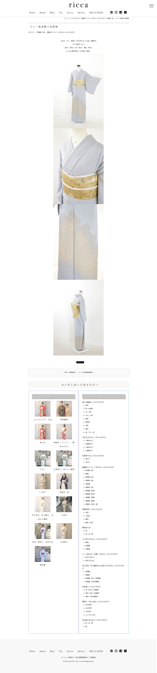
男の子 (88, 459)
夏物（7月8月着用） (92, 596)
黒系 (87, 429)
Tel (61, 12)
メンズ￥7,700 (90, 615)
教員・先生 (89, 522)
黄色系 (88, 422)
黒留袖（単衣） (91, 494)
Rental (81, 12)
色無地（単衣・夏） (92, 504)
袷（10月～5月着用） (93, 590)
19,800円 (89, 605)
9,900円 (88, 611)
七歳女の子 (89, 440)
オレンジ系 (89, 415)
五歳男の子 (89, 444)
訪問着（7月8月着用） (93, 581)
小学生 (88, 516)
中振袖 (88, 484)
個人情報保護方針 (82, 657)
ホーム (63, 657)
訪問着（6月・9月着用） (94, 578)
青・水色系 (89, 408)
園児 (87, 519)
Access (70, 12)
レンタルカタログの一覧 (94, 396)
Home (32, 12)
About (42, 12)
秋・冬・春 (89, 534)
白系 (87, 425)
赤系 (87, 405)
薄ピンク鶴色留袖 (69, 372)
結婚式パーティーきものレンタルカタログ (61, 32)
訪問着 (88, 546)
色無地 (88, 575)
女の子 (88, 462)
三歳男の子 (89, 450)
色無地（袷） (90, 487)
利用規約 (93, 657)
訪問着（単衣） (91, 491)
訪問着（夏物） (91, 497)
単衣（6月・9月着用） (93, 593)
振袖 (87, 474)
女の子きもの (90, 557)
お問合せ (71, 657)
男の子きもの (90, 560)
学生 (87, 512)
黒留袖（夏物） (91, 501)
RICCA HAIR (96, 12)
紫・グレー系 (90, 432)
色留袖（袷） (41, 32)
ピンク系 (88, 412)
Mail (52, 12)
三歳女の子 (89, 447)
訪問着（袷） (90, 470)
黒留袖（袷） (90, 480)
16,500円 (89, 608)
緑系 (87, 419)
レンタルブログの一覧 (42, 396)
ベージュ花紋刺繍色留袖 (85, 372)
